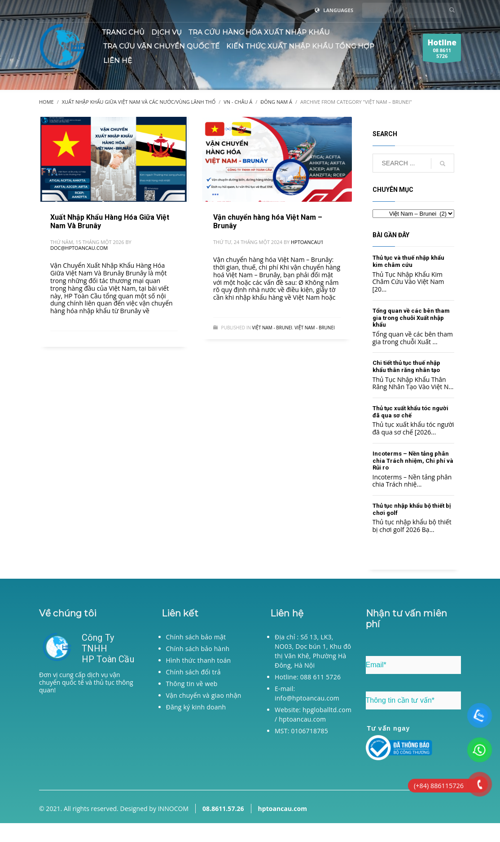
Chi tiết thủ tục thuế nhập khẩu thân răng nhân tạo (406, 366)
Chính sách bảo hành (198, 648)
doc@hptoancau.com (79, 247)
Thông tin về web (192, 683)
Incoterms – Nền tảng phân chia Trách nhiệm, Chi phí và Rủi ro (413, 460)
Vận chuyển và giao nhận (203, 695)
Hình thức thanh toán (198, 660)
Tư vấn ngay (388, 728)
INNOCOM (173, 808)
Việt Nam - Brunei (272, 327)
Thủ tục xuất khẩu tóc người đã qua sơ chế (410, 412)
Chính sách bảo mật (196, 637)
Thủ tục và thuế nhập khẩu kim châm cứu (408, 261)
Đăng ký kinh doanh (196, 707)
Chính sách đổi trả (193, 672)
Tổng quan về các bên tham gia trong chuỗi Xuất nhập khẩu (411, 317)
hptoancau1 (307, 242)
